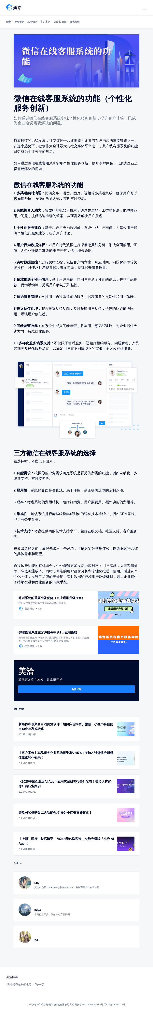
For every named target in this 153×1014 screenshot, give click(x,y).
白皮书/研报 (59, 21)
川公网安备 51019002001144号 (86, 1004)
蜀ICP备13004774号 (114, 1004)
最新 (8, 21)
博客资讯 (19, 21)
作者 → (18, 863)
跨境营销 (74, 21)
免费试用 (76, 689)
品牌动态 (32, 21)
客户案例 (45, 21)
